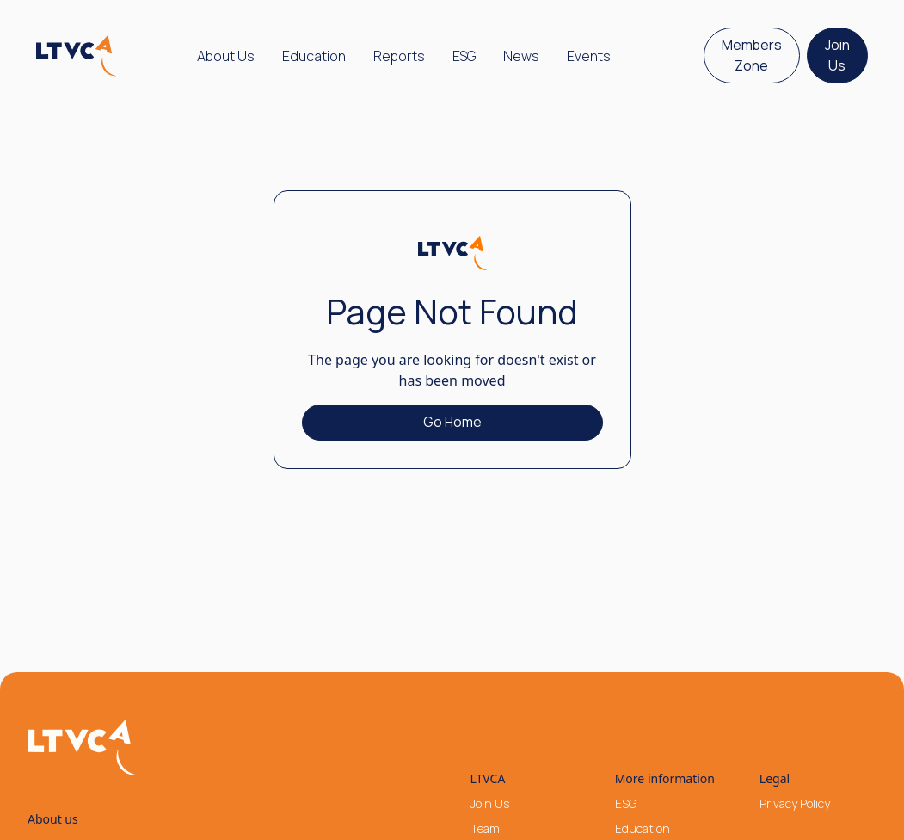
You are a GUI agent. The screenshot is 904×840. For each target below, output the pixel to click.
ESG (464, 55)
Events (589, 55)
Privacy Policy (794, 803)
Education (314, 55)
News (521, 55)
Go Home (452, 421)
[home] (76, 56)
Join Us (837, 55)
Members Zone (752, 55)
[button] (225, 56)
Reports (399, 55)
